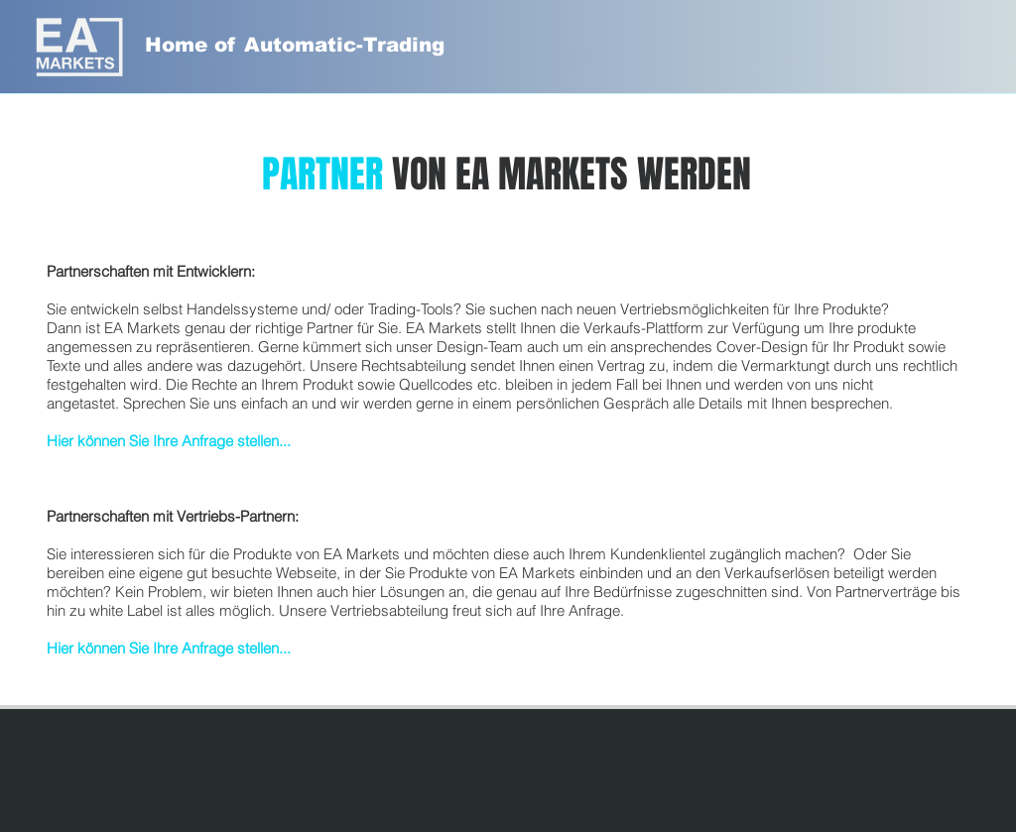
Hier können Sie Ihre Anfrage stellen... (169, 440)
